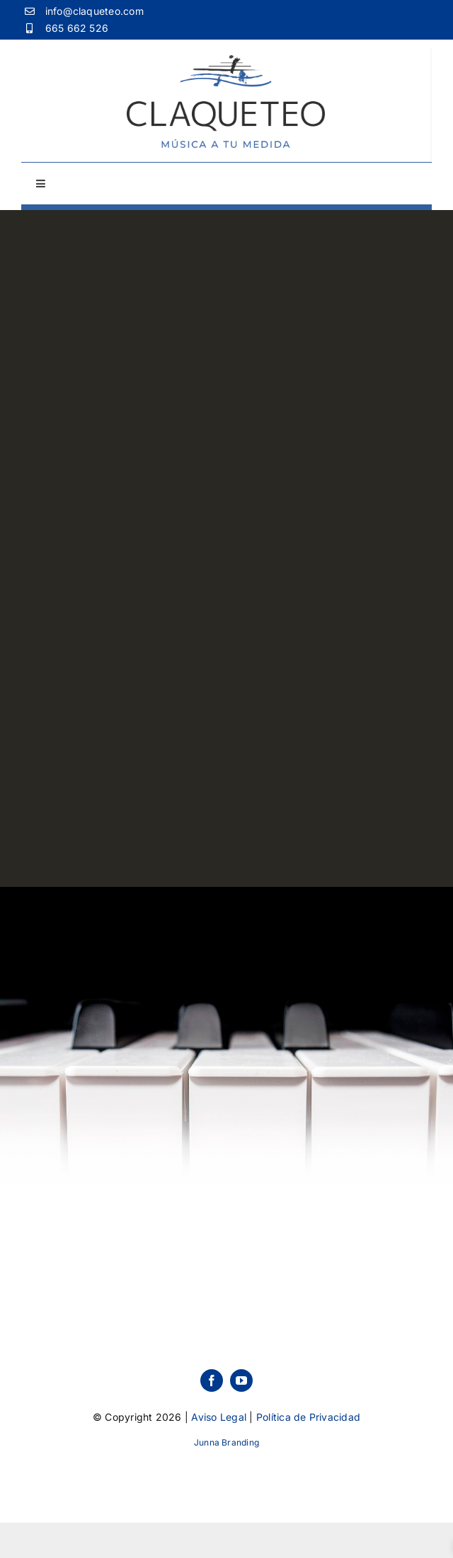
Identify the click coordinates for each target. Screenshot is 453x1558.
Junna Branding (226, 1442)
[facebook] (211, 1380)
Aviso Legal (218, 1417)
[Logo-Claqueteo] (226, 61)
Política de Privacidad (308, 1417)
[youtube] (241, 1380)
